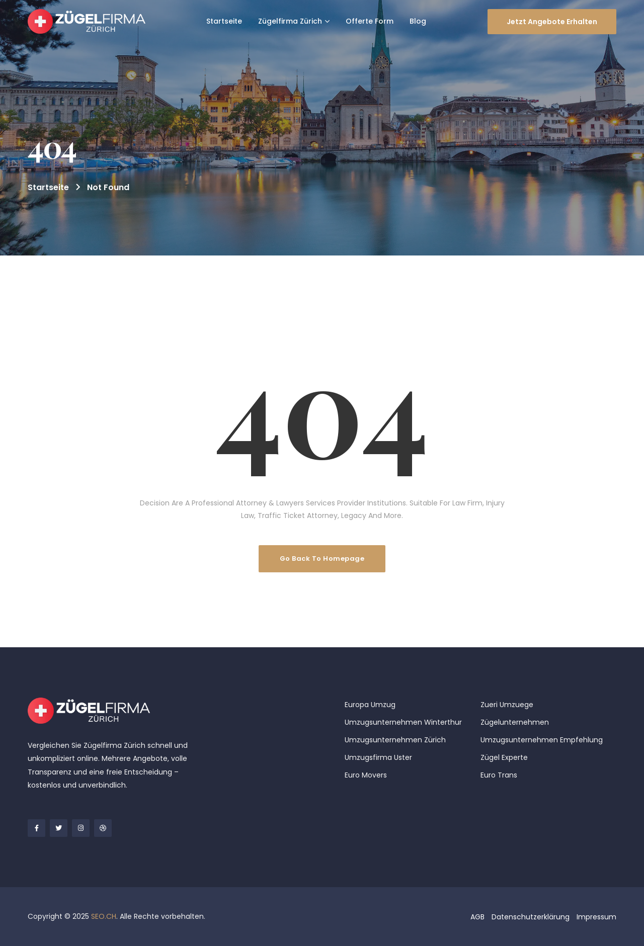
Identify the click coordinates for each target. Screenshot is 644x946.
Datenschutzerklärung (531, 917)
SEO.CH (103, 916)
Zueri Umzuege (506, 705)
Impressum (596, 917)
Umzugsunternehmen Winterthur (403, 722)
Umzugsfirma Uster (378, 757)
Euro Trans (498, 775)
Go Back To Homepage (322, 558)
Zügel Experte (504, 757)
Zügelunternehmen (514, 722)
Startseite (48, 187)
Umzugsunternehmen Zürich (395, 740)
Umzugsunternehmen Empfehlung (541, 740)
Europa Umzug (370, 705)
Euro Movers (366, 775)
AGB (477, 917)
